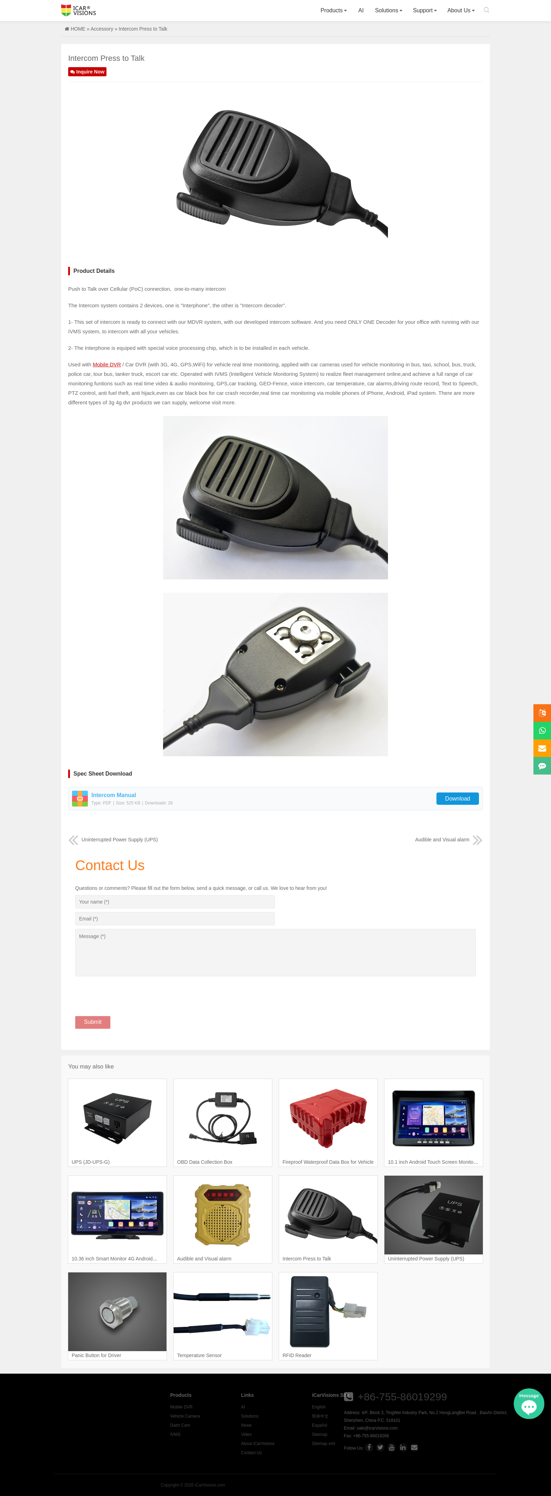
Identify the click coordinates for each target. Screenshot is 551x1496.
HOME (78, 29)
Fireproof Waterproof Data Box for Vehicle (328, 1162)
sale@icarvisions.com (514, 1428)
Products (331, 10)
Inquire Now (87, 72)
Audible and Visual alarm (449, 839)
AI (361, 10)
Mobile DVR (107, 364)
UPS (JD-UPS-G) (91, 1162)
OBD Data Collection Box (204, 1162)
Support (423, 10)
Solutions (386, 10)
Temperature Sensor (199, 1355)
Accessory (102, 29)
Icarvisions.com (78, 10)
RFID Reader (297, 1355)
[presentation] (128, 992)
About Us (459, 10)
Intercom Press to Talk (307, 1258)
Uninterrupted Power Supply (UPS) (113, 839)
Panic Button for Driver (96, 1355)
